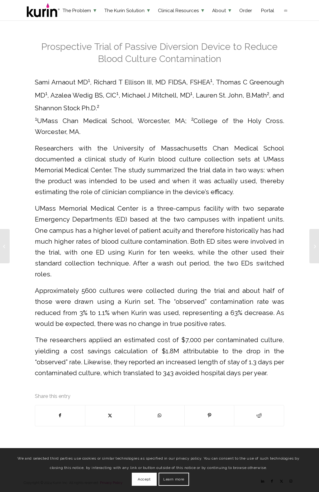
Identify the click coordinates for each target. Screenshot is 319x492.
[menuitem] (79, 10)
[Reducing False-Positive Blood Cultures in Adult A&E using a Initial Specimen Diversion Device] (314, 246)
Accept (144, 479)
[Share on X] (110, 415)
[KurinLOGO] (43, 10)
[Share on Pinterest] (209, 415)
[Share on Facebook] (60, 415)
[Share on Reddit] (259, 415)
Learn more (173, 479)
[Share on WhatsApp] (159, 415)
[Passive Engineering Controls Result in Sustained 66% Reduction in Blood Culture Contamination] (5, 246)
